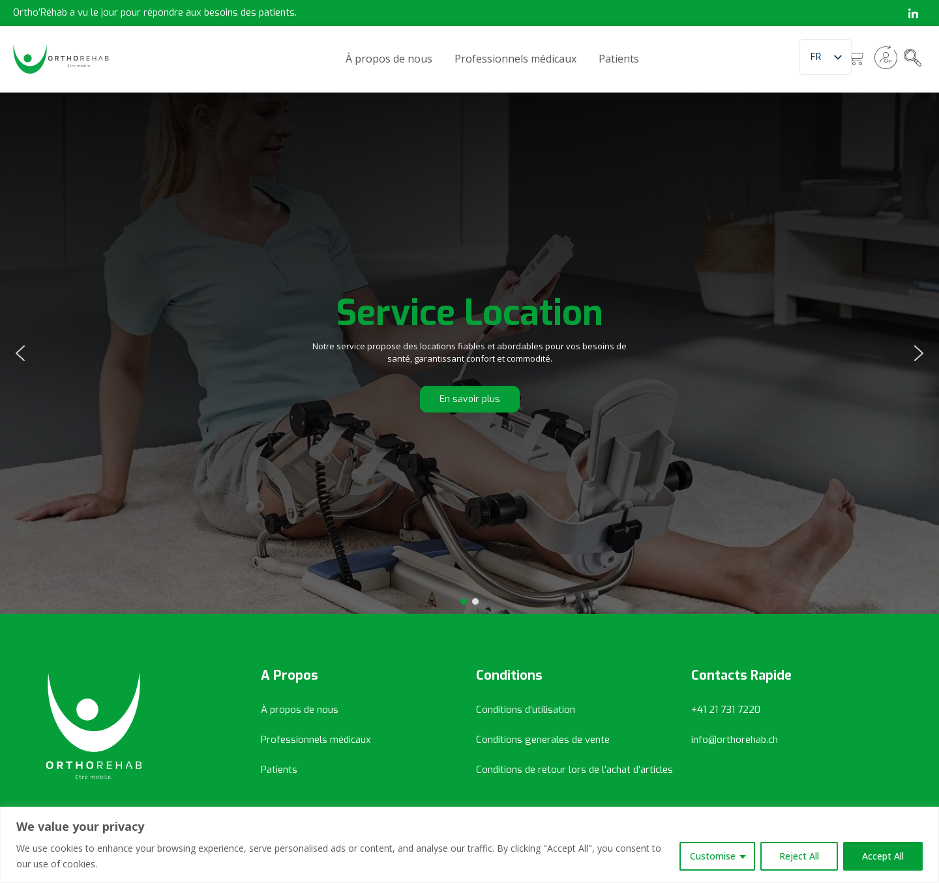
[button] (20, 353)
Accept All (883, 856)
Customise (713, 856)
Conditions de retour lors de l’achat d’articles (574, 769)
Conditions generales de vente (543, 739)
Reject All (799, 856)
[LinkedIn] (913, 13)
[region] (469, 845)
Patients (619, 58)
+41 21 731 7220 (725, 709)
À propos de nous (389, 58)
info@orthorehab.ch (734, 739)
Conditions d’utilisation (525, 709)
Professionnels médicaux (515, 58)
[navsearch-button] (912, 59)
